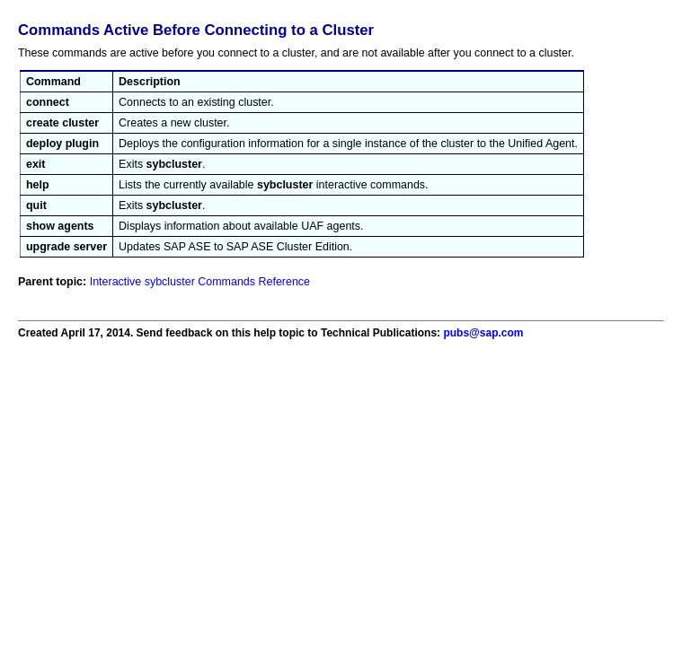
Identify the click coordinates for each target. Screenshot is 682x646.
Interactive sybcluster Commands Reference (200, 281)
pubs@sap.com (483, 333)
